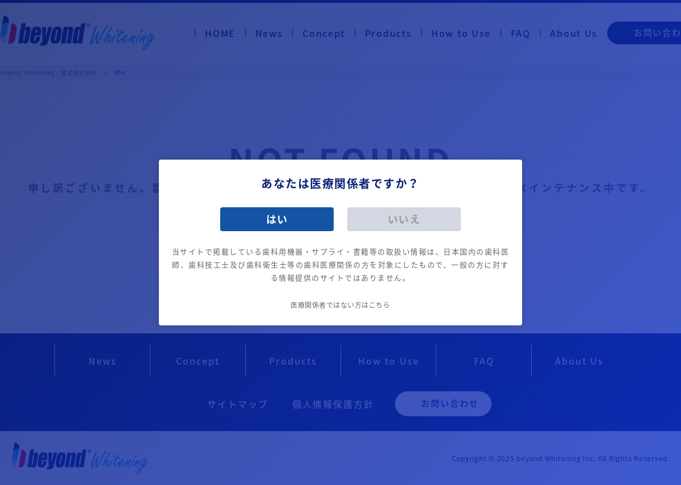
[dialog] (340, 242)
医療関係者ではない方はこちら (340, 305)
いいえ (404, 219)
